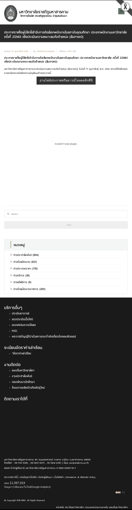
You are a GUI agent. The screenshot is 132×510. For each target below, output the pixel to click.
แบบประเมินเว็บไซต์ (22, 318)
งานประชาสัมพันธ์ (22, 375)
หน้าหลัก (60, 507)
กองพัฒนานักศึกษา (23, 381)
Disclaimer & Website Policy (80, 477)
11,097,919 (17, 483)
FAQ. (15, 330)
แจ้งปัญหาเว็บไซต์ (28, 477)
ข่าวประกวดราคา (20, 268)
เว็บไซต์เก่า (59, 477)
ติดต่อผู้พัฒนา (45, 477)
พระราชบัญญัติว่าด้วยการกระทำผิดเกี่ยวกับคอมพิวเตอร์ (44, 336)
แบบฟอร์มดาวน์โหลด (24, 324)
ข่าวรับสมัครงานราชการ (24, 288)
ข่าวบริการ (17, 275)
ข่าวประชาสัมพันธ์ (21, 254)
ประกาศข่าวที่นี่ (11, 477)
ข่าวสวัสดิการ (18, 281)
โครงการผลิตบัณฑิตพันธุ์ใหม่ (28, 387)
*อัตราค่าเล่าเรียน (21, 353)
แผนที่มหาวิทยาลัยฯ (23, 370)
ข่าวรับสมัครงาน (20, 261)
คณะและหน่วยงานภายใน (96, 507)
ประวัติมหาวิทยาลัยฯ (74, 507)
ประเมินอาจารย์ (20, 313)
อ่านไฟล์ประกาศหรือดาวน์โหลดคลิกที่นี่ (66, 80)
